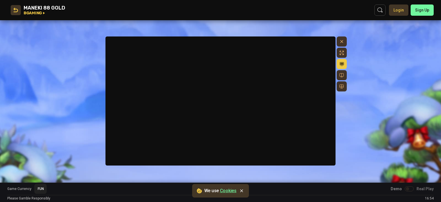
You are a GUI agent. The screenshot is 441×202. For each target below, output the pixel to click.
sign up (422, 10)
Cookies (228, 190)
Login (398, 10)
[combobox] (40, 189)
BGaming (34, 13)
